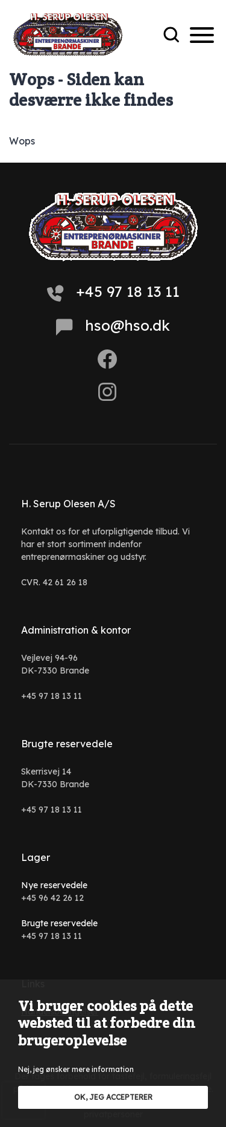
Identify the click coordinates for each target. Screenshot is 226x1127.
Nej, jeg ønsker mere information (76, 1069)
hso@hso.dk (113, 326)
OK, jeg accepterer (113, 1097)
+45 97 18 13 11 (113, 292)
